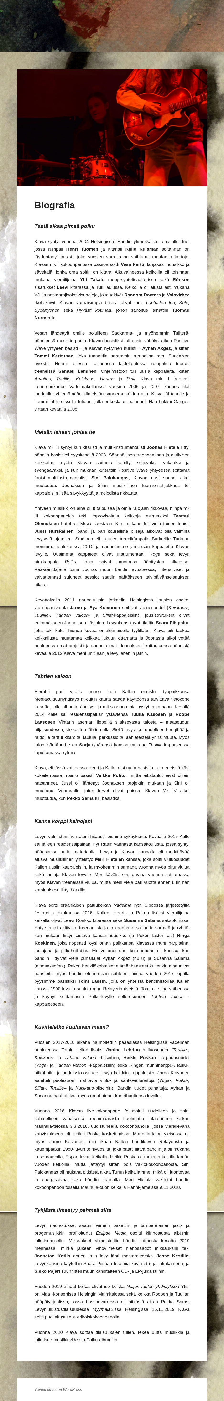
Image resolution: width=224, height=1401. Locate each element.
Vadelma (122, 905)
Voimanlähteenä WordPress (58, 1389)
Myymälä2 (103, 1309)
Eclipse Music (109, 1233)
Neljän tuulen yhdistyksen (152, 1286)
